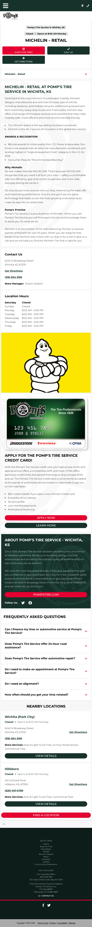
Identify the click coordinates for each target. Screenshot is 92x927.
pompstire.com (46, 594)
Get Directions (17, 59)
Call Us (68, 52)
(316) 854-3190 (13, 738)
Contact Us (48, 896)
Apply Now (46, 518)
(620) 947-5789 (14, 790)
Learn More (46, 525)
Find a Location (46, 815)
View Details (46, 756)
